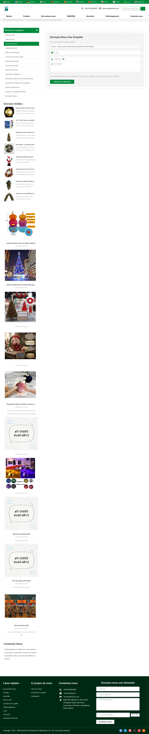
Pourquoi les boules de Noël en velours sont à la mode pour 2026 (21, 404)
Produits (26, 16)
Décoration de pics (11, 96)
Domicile (7, 20)
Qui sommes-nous (48, 16)
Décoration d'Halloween (13, 74)
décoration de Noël (11, 70)
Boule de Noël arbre (11, 65)
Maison (9, 16)
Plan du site (7, 700)
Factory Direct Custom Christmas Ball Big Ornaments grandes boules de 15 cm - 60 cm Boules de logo (26, 108)
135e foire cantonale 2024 (21, 534)
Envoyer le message (62, 82)
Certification (35, 696)
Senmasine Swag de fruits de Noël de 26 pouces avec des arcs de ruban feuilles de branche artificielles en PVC (26, 181)
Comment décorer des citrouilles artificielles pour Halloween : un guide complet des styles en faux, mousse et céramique (21, 243)
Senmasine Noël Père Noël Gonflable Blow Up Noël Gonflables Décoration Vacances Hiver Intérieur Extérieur (26, 157)
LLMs (5, 711)
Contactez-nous (136, 16)
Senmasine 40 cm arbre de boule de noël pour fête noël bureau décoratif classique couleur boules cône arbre (26, 132)
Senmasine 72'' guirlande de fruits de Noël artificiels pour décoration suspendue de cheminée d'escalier (26, 193)
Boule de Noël (9, 35)
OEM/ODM (71, 16)
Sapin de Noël (9, 39)
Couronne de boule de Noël (14, 57)
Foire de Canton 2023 (21, 625)
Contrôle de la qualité (11, 704)
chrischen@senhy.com (110, 8)
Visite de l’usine (37, 689)
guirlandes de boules (12, 61)
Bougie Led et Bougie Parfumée (15, 92)
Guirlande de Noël (18, 20)
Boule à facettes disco (12, 87)
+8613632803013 (69, 693)
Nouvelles (90, 16)
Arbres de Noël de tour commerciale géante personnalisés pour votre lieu (21, 285)
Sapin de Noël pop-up (12, 52)
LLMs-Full (6, 715)
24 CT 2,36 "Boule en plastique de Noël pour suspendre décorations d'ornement (26, 120)
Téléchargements (112, 16)
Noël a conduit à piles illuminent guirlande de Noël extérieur (75, 46)
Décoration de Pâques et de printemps (17, 83)
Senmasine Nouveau (11, 719)
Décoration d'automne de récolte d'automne (19, 78)
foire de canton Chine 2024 (21, 581)
